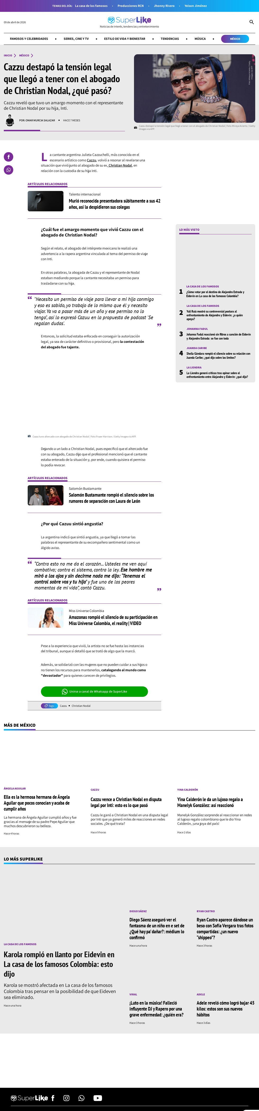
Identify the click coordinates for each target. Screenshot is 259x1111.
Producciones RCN (131, 6)
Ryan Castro (206, 911)
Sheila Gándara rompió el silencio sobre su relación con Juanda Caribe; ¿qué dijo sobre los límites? (218, 355)
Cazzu (91, 160)
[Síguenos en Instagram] (66, 1099)
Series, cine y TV (76, 38)
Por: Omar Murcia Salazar (37, 120)
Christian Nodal (120, 165)
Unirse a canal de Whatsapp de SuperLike (94, 691)
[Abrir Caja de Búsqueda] (251, 22)
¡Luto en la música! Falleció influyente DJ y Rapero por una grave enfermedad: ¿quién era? (156, 1008)
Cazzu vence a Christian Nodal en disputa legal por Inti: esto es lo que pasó (126, 802)
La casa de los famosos (91, 6)
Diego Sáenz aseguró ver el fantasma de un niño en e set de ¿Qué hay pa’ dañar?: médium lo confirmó (157, 928)
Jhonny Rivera (164, 6)
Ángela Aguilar (15, 788)
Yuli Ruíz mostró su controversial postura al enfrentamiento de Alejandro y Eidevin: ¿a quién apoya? (215, 315)
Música (200, 38)
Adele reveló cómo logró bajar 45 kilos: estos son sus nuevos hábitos (226, 1008)
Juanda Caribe (197, 348)
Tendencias (170, 38)
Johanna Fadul (197, 329)
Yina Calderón (187, 789)
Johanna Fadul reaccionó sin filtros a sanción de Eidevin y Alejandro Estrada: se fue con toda (219, 336)
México (235, 39)
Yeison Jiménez (196, 6)
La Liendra (194, 367)
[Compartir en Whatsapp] (8, 170)
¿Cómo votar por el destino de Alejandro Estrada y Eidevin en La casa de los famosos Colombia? (215, 294)
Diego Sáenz (138, 911)
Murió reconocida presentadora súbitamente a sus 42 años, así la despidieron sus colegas (115, 203)
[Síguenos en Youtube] (98, 1099)
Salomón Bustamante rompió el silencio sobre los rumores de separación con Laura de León (111, 497)
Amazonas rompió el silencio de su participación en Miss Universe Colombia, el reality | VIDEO (113, 620)
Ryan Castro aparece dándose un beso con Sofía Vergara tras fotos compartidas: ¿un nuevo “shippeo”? (225, 928)
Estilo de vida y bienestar (124, 38)
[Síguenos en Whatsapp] (81, 1099)
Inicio (8, 55)
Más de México (20, 725)
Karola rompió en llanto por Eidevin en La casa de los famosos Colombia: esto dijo (59, 964)
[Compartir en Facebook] (8, 157)
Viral (133, 994)
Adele (201, 994)
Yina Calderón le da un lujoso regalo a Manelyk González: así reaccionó (210, 802)
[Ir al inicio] (129, 22)
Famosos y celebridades (29, 38)
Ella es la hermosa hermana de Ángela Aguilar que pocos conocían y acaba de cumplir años (37, 803)
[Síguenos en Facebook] (52, 1099)
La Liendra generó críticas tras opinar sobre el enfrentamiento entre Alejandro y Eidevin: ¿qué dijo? (217, 375)
